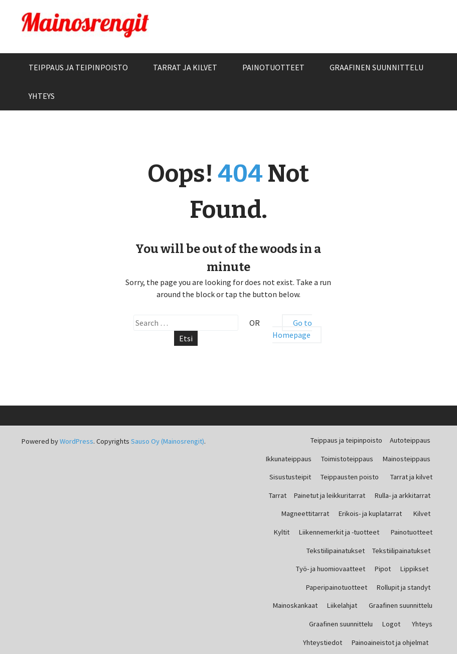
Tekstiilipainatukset (336, 550)
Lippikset (414, 568)
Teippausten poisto (350, 476)
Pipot (383, 568)
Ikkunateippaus (289, 458)
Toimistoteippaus (347, 458)
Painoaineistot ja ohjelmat (390, 642)
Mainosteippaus (406, 458)
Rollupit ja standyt (403, 587)
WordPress (76, 441)
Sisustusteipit (290, 476)
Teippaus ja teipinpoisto (78, 67)
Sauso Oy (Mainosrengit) (167, 441)
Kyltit (281, 532)
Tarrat (277, 495)
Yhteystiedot (322, 642)
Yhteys (42, 96)
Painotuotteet (273, 67)
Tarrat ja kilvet (185, 67)
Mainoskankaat (295, 605)
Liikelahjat (342, 605)
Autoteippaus (410, 440)
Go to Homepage (292, 329)
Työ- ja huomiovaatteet (330, 568)
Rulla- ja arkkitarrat (402, 495)
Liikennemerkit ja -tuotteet (339, 532)
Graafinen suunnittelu (376, 67)
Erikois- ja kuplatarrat (370, 513)
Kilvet (421, 513)
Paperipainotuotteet (336, 587)
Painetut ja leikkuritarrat (329, 495)
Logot (391, 623)
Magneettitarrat (305, 513)
